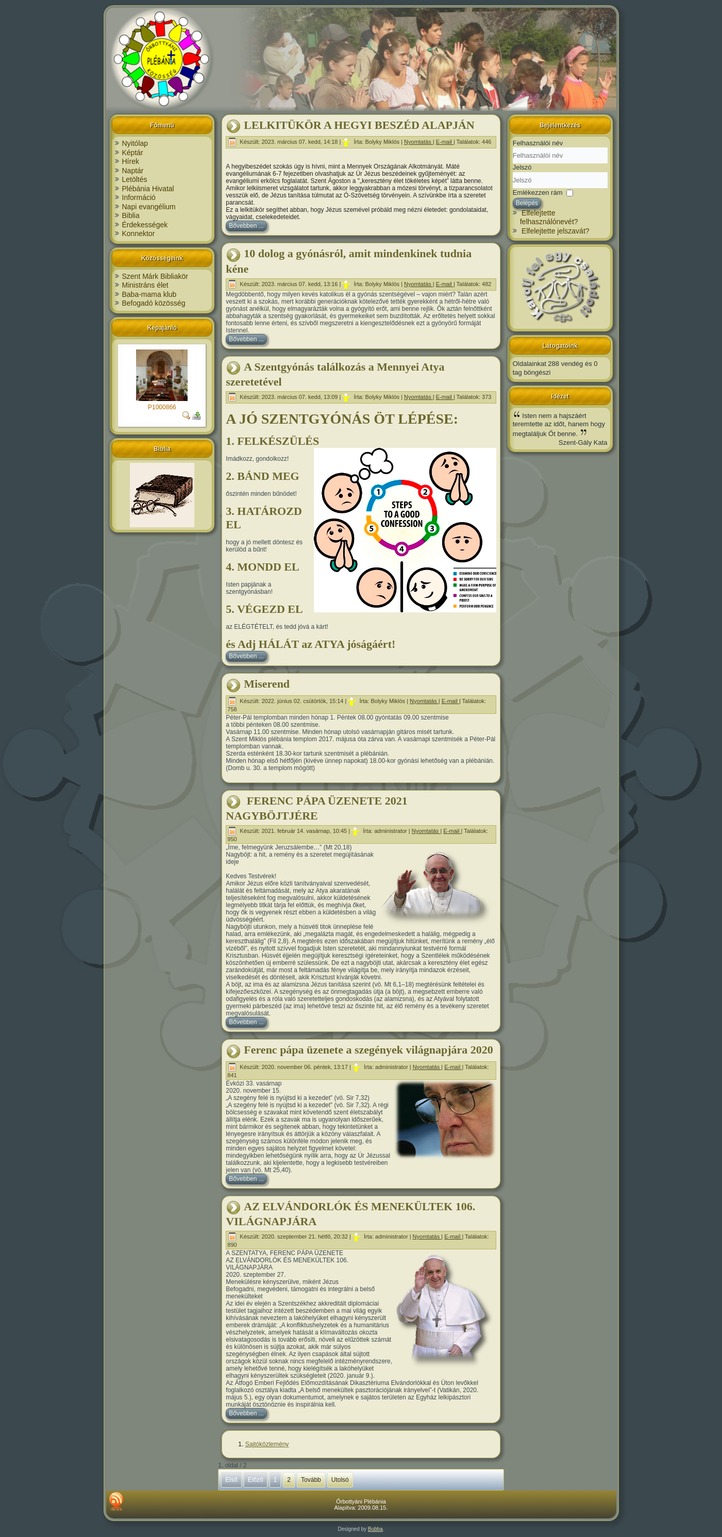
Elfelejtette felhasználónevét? (549, 217)
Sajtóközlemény (267, 1444)
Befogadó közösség (154, 303)
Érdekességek (145, 225)
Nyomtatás (418, 142)
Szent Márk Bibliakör (155, 276)
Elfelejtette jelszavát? (556, 231)
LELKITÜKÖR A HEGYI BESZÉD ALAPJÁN (359, 125)
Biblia (131, 215)
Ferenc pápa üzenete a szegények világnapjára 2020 (368, 1049)
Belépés (527, 203)
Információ (139, 197)
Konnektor (138, 233)
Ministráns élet (145, 285)
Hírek (130, 161)
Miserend (267, 683)
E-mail (445, 142)
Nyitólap (135, 143)
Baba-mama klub (149, 294)
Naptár (133, 170)
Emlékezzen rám (538, 192)
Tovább (311, 1479)
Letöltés (134, 179)
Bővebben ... (246, 225)
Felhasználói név (538, 143)
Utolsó (340, 1479)
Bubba (375, 1529)
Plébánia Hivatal (148, 189)
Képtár (132, 152)
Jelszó (522, 167)
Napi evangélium (149, 207)
